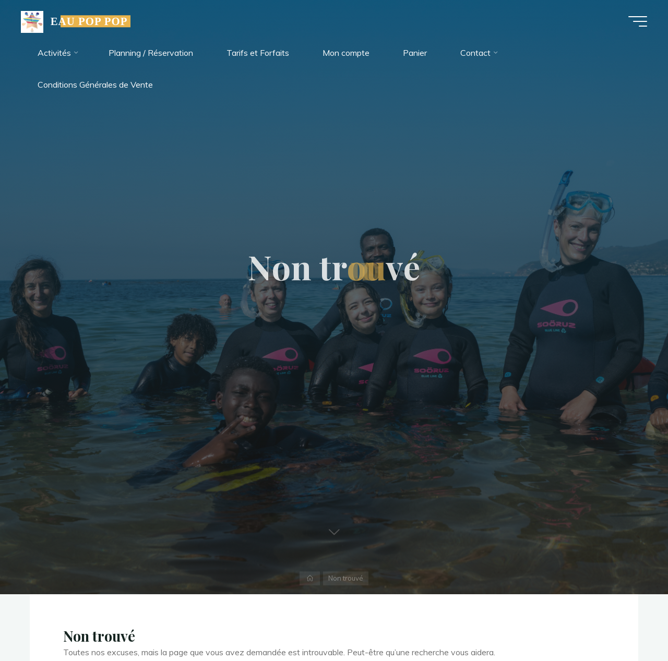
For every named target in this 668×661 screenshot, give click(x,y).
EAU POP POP (89, 21)
